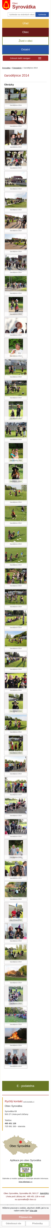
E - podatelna (25, 1086)
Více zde (33, 1211)
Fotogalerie (17, 68)
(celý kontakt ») (28, 1102)
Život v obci (25, 40)
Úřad (25, 23)
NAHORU (44, 1193)
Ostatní (25, 49)
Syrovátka (6, 68)
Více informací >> (25, 1182)
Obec (25, 32)
